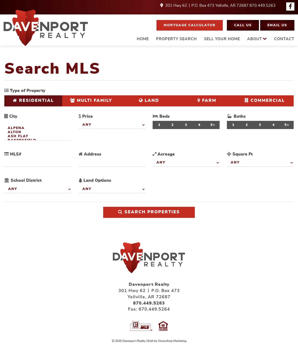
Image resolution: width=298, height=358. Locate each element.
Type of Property (24, 90)
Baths (236, 116)
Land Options (95, 180)
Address (90, 154)
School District (22, 180)
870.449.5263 (263, 5)
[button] (189, 25)
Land (149, 100)
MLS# (12, 154)
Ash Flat (37, 137)
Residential (33, 100)
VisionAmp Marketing (172, 340)
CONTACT (284, 39)
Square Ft (240, 154)
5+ (212, 125)
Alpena (37, 128)
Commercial (265, 100)
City (10, 116)
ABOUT (257, 39)
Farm (206, 100)
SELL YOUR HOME (222, 39)
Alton (37, 132)
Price (86, 116)
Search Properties (149, 212)
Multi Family (91, 100)
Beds (161, 116)
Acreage (164, 154)
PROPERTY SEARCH (176, 39)
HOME (143, 39)
